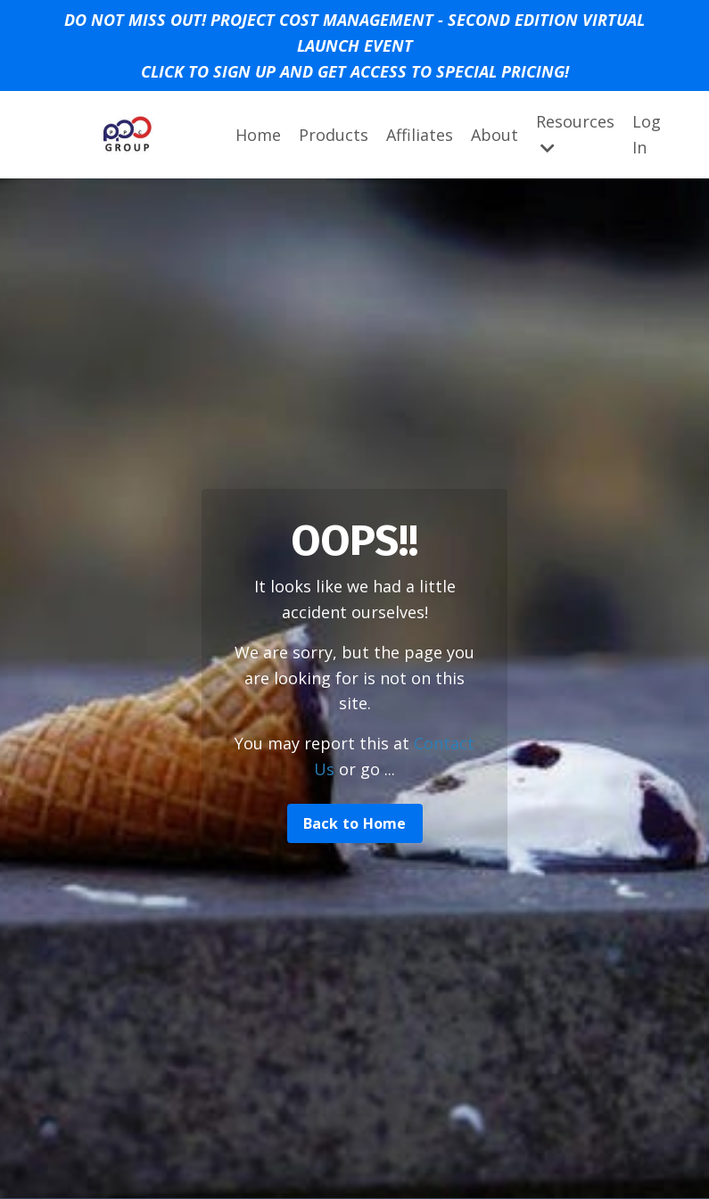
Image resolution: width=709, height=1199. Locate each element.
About (494, 134)
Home (258, 134)
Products (333, 134)
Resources (575, 133)
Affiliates (419, 134)
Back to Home (355, 823)
